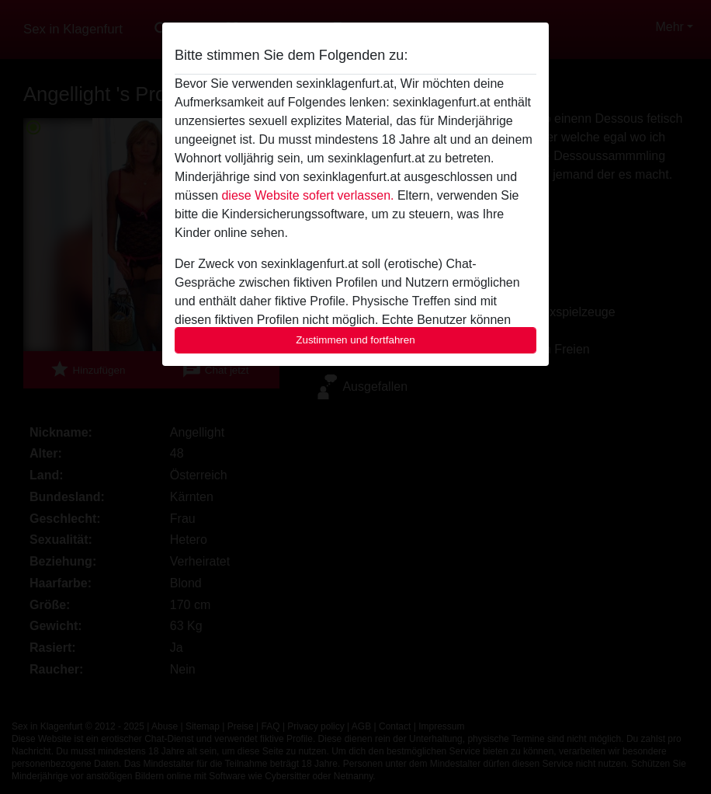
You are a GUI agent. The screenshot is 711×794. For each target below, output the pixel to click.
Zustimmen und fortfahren (355, 340)
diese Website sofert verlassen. (307, 195)
